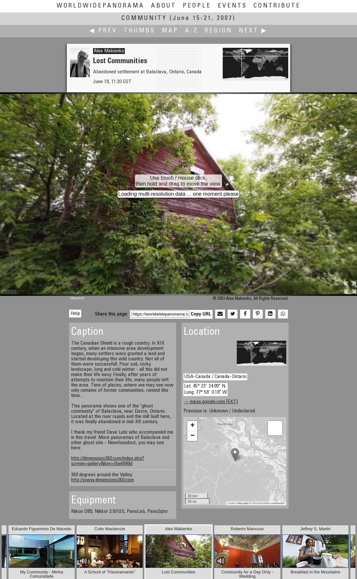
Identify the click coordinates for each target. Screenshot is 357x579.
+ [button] (192, 426)
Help (75, 313)
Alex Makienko (109, 51)
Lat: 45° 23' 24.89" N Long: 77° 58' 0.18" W (205, 389)
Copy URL (201, 314)
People (197, 6)
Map (170, 31)
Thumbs (139, 31)
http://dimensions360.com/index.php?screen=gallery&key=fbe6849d (107, 461)
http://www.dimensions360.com (102, 480)
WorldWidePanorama (100, 6)
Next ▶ (253, 31)
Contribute (277, 6)
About (163, 6)
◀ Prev (103, 31)
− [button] (192, 436)
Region (218, 31)
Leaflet (231, 503)
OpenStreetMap (261, 503)
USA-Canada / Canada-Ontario (215, 376)
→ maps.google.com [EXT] (210, 402)
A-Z (191, 31)
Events (232, 6)
